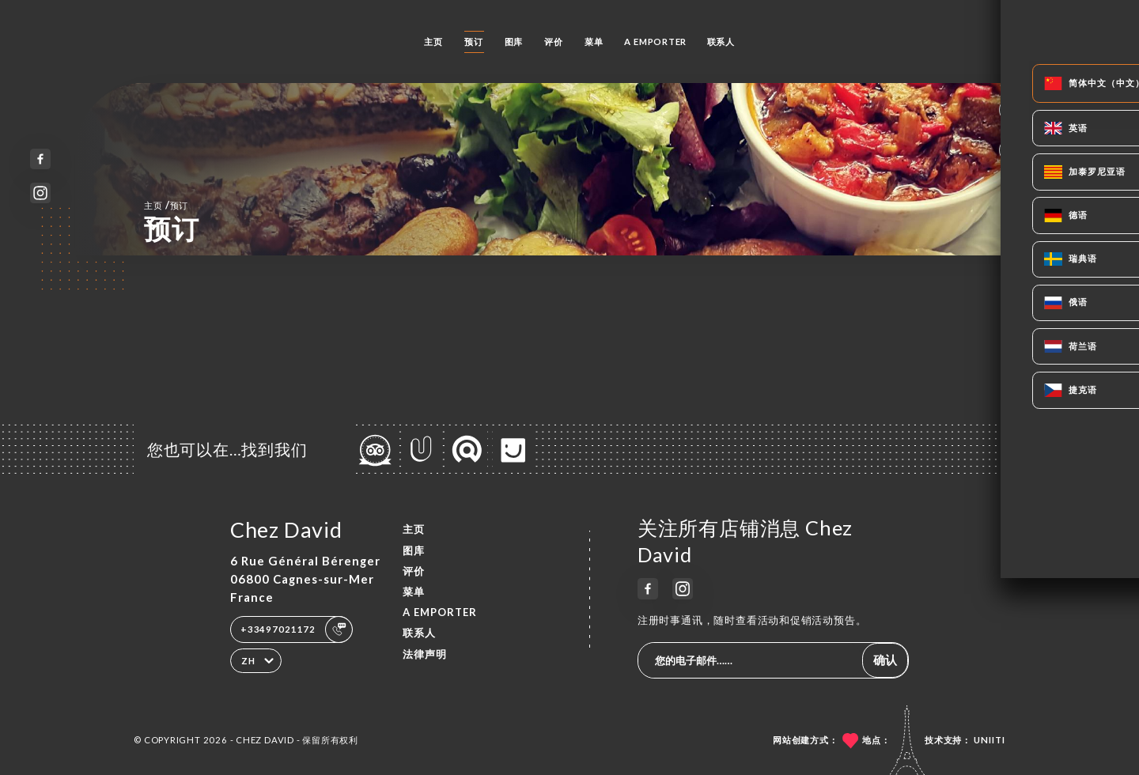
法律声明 (425, 654)
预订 (473, 41)
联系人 (721, 41)
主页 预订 (166, 204)
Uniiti (989, 740)
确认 (885, 659)
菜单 (594, 41)
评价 (553, 41)
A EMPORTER (655, 41)
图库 (514, 41)
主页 (433, 41)
